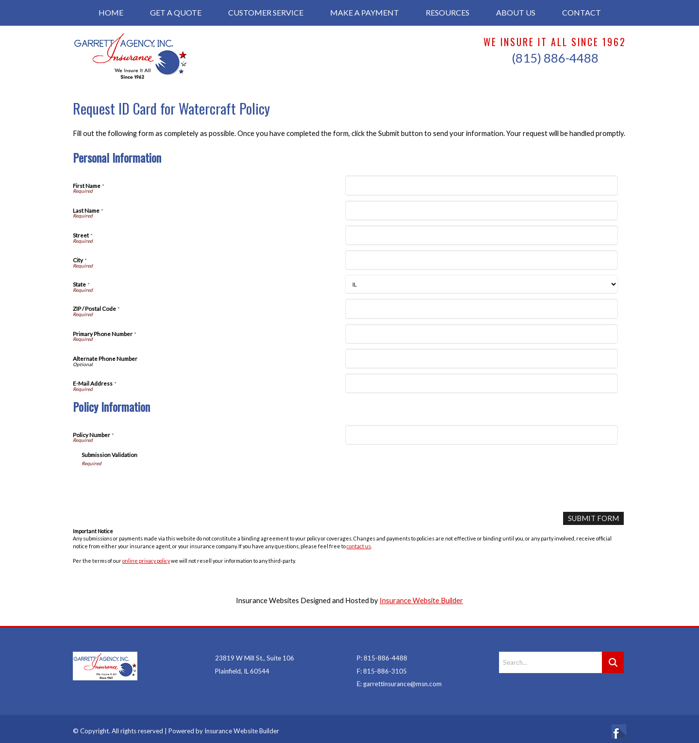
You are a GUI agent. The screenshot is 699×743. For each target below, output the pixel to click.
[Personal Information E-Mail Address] (481, 383)
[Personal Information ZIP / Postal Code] (481, 309)
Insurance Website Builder (421, 600)
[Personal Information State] (481, 284)
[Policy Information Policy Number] (481, 435)
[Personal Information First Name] (481, 185)
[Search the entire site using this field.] (550, 657)
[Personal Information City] (481, 260)
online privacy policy (146, 560)
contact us (359, 545)
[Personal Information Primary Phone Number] (481, 334)
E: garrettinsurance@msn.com (399, 678)
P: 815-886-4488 (382, 653)
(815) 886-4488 (555, 58)
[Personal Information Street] (481, 235)
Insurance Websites (267, 600)
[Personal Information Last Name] (481, 210)
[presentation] (155, 486)
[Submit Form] (594, 518)
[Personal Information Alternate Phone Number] (481, 359)
